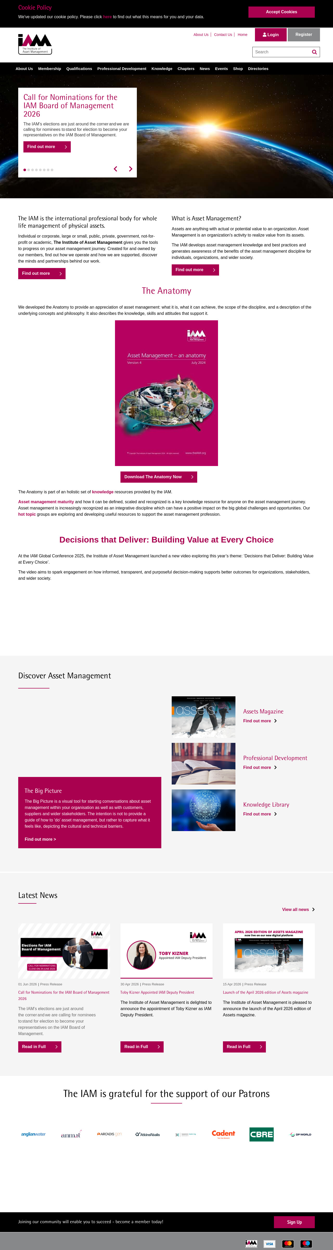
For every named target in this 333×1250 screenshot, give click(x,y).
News (205, 68)
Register (304, 34)
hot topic (27, 514)
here (107, 17)
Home (242, 35)
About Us (201, 35)
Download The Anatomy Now (153, 477)
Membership (49, 68)
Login (271, 35)
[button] (24, 170)
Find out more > (40, 839)
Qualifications (79, 68)
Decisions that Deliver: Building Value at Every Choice (166, 539)
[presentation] (116, 169)
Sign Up (294, 1222)
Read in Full (34, 1046)
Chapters (186, 68)
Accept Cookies (281, 12)
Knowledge (162, 68)
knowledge (103, 492)
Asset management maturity (46, 502)
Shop (238, 68)
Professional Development (121, 68)
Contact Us (223, 35)
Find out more (41, 146)
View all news (298, 909)
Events (221, 68)
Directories (258, 68)
